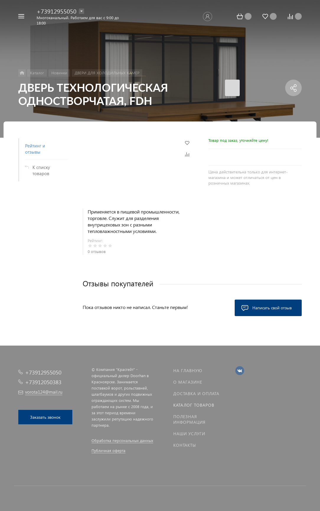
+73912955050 (56, 11)
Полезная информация (189, 419)
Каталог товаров (193, 405)
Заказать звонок (45, 417)
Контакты (184, 445)
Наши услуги (189, 433)
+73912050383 (43, 382)
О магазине (187, 382)
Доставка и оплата (196, 393)
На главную (187, 370)
